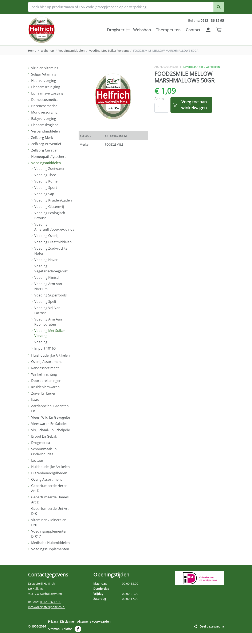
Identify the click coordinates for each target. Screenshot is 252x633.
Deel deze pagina (212, 625)
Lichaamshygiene (45, 125)
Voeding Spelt (45, 301)
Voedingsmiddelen (71, 51)
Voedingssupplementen (50, 549)
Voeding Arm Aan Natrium (48, 286)
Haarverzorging (43, 80)
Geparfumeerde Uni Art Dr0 (50, 511)
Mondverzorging (44, 112)
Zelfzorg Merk (42, 137)
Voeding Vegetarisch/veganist (51, 268)
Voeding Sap (44, 194)
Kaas (35, 399)
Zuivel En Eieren (43, 393)
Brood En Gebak (44, 436)
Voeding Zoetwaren (49, 168)
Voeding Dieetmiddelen (53, 242)
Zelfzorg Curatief (44, 150)
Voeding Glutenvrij (49, 206)
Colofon (67, 627)
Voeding (40, 342)
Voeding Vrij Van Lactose (47, 310)
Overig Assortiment (46, 361)
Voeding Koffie (46, 181)
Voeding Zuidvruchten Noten (52, 251)
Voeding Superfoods (50, 295)
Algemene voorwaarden (94, 621)
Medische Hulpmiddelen (50, 542)
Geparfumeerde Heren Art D (49, 488)
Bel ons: (205, 20)
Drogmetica (40, 442)
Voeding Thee (45, 175)
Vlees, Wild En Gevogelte (50, 417)
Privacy (53, 621)
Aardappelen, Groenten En (50, 408)
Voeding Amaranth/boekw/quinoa (53, 227)
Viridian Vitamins (44, 68)
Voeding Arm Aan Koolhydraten (48, 322)
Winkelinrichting (44, 374)
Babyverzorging (43, 118)
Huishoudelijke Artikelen (50, 355)
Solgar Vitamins (43, 74)
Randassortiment (45, 368)
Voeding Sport (45, 187)
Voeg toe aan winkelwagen (194, 105)
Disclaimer (67, 621)
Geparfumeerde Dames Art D (50, 500)
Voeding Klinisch (47, 277)
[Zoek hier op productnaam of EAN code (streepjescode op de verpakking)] (126, 7)
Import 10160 (45, 348)
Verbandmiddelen (45, 131)
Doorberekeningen (46, 380)
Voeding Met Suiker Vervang (109, 51)
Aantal (159, 98)
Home (32, 51)
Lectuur (37, 460)
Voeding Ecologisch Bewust (49, 215)
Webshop (47, 51)
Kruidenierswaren (45, 387)
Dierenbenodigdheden (49, 473)
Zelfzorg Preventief (46, 144)
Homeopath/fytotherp (49, 156)
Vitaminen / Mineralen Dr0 (48, 522)
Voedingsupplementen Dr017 (49, 534)
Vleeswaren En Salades (49, 423)
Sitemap (54, 627)
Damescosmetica (45, 99)
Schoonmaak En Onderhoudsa (44, 451)
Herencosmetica (44, 106)
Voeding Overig (46, 235)
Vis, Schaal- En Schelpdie (50, 430)
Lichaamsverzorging (47, 93)
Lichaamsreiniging (45, 87)
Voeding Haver (46, 259)
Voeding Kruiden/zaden (53, 200)
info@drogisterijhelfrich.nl (46, 607)
